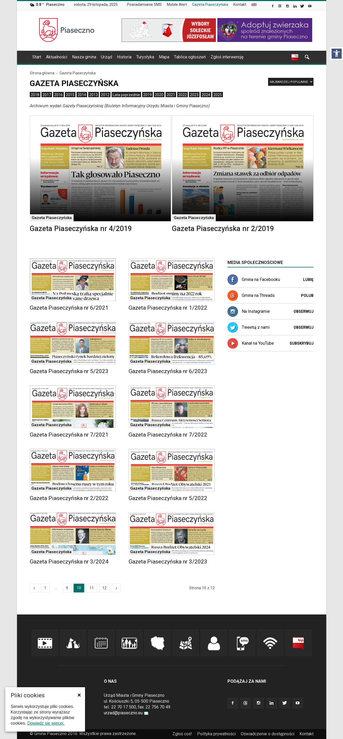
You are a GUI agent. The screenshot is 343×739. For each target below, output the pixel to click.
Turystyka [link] (145, 56)
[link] (273, 6)
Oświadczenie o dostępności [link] (267, 733)
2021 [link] (171, 95)
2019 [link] (147, 95)
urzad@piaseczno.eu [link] (126, 712)
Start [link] (36, 56)
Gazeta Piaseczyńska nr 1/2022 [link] (168, 308)
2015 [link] (70, 95)
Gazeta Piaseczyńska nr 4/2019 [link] (81, 228)
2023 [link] (194, 95)
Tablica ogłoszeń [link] (190, 56)
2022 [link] (182, 95)
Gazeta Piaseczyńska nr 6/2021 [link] (69, 308)
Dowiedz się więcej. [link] (46, 723)
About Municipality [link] (254, 4)
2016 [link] (58, 95)
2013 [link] (93, 95)
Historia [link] (124, 56)
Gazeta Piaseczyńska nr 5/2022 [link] (168, 498)
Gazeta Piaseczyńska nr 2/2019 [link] (223, 228)
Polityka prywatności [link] (216, 733)
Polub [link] (307, 295)
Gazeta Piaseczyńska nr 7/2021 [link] (69, 435)
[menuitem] (146, 4)
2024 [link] (206, 95)
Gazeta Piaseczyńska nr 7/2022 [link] (168, 435)
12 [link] (104, 588)
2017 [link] (47, 95)
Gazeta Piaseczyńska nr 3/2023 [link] (168, 561)
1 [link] (45, 588)
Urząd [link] (106, 56)
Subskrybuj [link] (302, 343)
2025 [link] (217, 95)
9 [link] (67, 588)
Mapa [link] (164, 56)
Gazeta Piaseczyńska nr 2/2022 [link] (69, 498)
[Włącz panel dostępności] (336, 53)
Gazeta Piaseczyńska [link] (210, 4)
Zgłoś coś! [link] (182, 733)
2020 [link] (159, 95)
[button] (79, 695)
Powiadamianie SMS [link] (144, 4)
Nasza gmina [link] (84, 56)
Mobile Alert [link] (177, 4)
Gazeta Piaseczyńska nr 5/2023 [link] (69, 371)
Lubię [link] (308, 279)
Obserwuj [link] (304, 311)
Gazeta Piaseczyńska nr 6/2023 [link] (168, 371)
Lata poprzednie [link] (126, 95)
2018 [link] (35, 95)
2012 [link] (105, 95)
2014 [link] (82, 95)
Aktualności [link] (56, 56)
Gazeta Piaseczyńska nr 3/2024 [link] (69, 561)
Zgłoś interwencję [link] (227, 56)
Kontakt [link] (239, 4)
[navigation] (165, 57)
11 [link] (92, 588)
